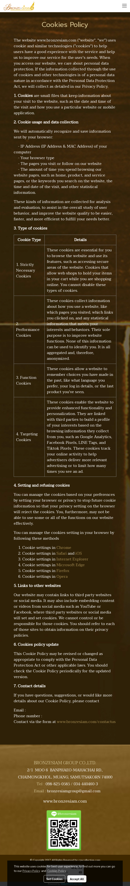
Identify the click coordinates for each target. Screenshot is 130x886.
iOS (78, 553)
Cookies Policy (56, 871)
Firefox (62, 570)
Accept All (77, 879)
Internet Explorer (72, 559)
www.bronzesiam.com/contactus (86, 722)
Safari (61, 553)
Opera (62, 576)
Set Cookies (54, 879)
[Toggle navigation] (124, 6)
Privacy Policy (31, 871)
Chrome (63, 547)
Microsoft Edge (70, 565)
